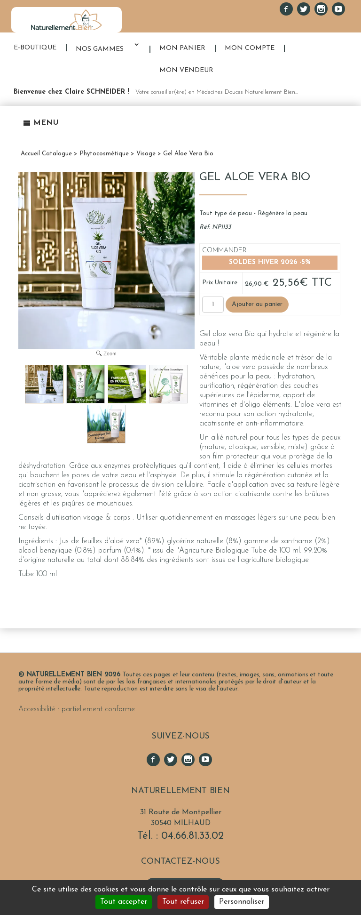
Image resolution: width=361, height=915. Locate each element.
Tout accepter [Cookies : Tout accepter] (123, 902)
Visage (146, 154)
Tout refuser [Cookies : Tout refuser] (183, 902)
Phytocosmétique (104, 154)
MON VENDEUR (186, 70)
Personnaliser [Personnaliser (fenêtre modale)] (241, 902)
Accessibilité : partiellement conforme (76, 709)
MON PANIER (182, 48)
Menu (41, 123)
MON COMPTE (250, 48)
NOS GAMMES (100, 49)
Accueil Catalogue (46, 154)
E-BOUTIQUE (35, 47)
